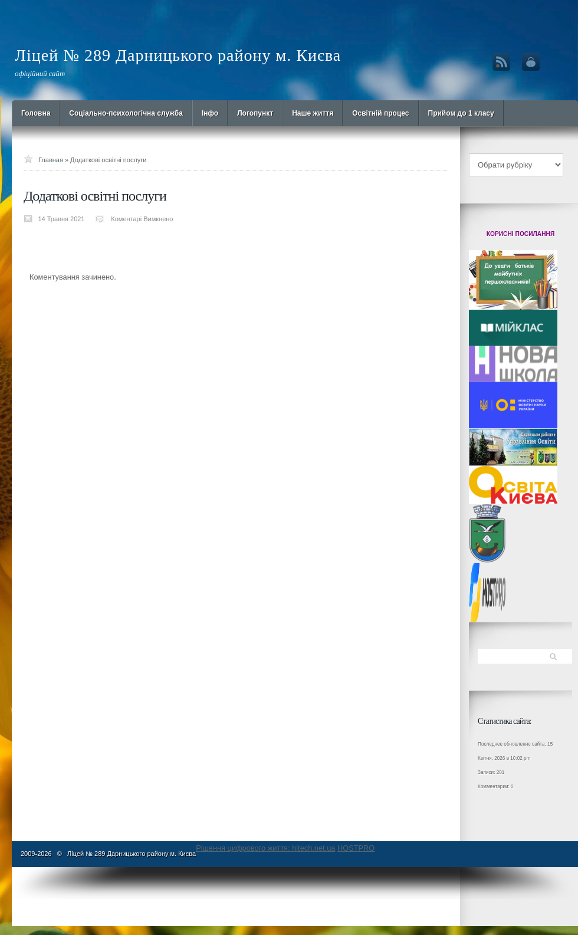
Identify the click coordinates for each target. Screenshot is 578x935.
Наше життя (312, 113)
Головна (35, 113)
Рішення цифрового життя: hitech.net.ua (265, 848)
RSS (501, 62)
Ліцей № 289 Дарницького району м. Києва (178, 55)
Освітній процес (380, 113)
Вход (531, 62)
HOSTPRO (356, 848)
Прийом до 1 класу (461, 113)
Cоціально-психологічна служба (126, 113)
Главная (50, 159)
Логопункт (255, 113)
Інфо (210, 113)
